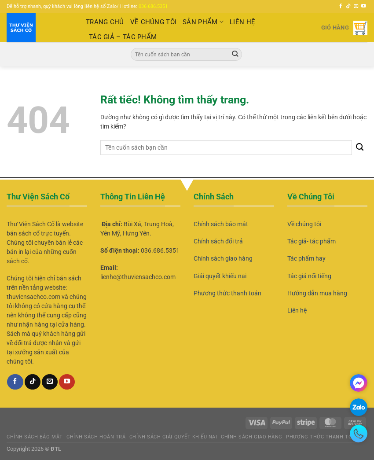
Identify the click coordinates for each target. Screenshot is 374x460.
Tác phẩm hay (306, 258)
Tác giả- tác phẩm (311, 241)
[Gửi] (235, 54)
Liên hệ (297, 310)
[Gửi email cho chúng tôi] (356, 6)
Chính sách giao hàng (223, 258)
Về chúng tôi (304, 224)
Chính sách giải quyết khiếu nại (173, 437)
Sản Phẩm (203, 22)
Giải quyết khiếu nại (220, 276)
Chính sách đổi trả (218, 241)
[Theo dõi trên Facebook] (340, 6)
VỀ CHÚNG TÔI (153, 22)
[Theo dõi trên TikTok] (348, 6)
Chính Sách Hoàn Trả (95, 437)
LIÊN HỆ (242, 22)
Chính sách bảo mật (221, 224)
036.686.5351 (153, 6)
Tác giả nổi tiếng (309, 276)
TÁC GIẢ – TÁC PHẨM (123, 37)
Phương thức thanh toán (227, 293)
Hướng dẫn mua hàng (317, 293)
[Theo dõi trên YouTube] (363, 6)
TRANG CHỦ (105, 22)
